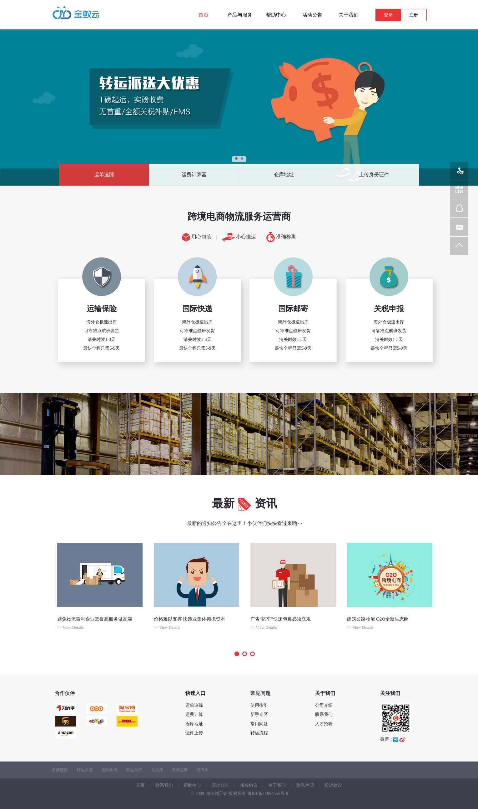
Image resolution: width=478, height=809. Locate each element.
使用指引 (259, 705)
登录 (388, 14)
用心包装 (196, 237)
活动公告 (220, 785)
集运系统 (134, 769)
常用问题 (259, 724)
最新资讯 (245, 503)
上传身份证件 (374, 174)
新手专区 (259, 714)
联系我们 (324, 714)
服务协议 (249, 785)
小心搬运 (239, 237)
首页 (140, 785)
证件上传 (194, 733)
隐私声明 (305, 785)
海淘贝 (202, 769)
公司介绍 (324, 705)
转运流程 (259, 733)
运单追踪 (104, 174)
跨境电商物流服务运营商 (239, 216)
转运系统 (85, 769)
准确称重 (281, 237)
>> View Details (70, 627)
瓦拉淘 (157, 769)
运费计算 (194, 714)
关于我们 (277, 785)
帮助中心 (192, 785)
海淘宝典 (180, 769)
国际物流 (109, 769)
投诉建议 (333, 785)
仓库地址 (284, 174)
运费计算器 (194, 174)
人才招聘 (324, 724)
